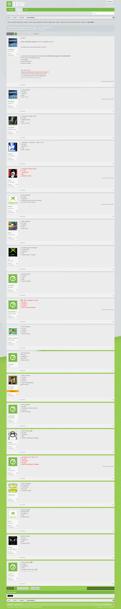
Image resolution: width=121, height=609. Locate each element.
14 (17, 158)
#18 (113, 531)
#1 (113, 84)
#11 (113, 347)
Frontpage (11, 9)
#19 (113, 557)
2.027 (17, 237)
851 (17, 578)
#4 (113, 163)
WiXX (9, 232)
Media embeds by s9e (37, 607)
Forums (19, 9)
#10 (113, 321)
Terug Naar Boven (107, 604)
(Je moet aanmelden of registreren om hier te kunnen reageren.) (100, 588)
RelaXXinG (34, 29)
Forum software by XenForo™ (19, 607)
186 (17, 473)
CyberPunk (11, 127)
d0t (9, 259)
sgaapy (10, 442)
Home (100, 604)
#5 (113, 190)
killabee (10, 206)
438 (17, 342)
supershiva (11, 416)
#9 (113, 295)
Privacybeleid (111, 607)
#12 (113, 370)
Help (96, 604)
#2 (113, 111)
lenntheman (11, 495)
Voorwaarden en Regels (102, 607)
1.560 (17, 394)
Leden (25, 9)
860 (17, 210)
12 (17, 420)
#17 (113, 504)
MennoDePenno (12, 311)
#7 (113, 242)
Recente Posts (23, 13)
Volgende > (36, 33)
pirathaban (11, 285)
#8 (113, 269)
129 (17, 289)
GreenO (10, 154)
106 (17, 446)
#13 (113, 399)
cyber (9, 180)
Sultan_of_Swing (12, 338)
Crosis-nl (10, 574)
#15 (113, 452)
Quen (9, 521)
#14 (113, 425)
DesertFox (11, 387)
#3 (113, 137)
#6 (113, 216)
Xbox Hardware (19, 29)
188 (17, 525)
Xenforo (20, 604)
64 (17, 316)
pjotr (9, 468)
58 (17, 551)
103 (17, 499)
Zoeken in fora (13, 13)
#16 (113, 478)
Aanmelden (109, 1)
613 (17, 53)
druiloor (10, 547)
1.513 (17, 184)
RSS (113, 604)
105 (17, 263)
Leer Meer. (90, 22)
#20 (113, 583)
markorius (11, 364)
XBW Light (10, 604)
